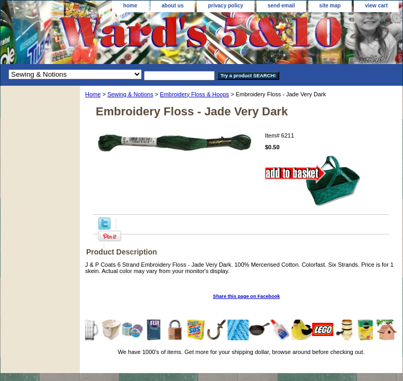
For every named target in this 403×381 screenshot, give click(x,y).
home (130, 5)
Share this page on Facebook (246, 296)
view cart (376, 5)
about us (173, 5)
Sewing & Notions (130, 94)
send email (281, 5)
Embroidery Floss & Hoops (194, 94)
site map (330, 5)
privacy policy (225, 5)
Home (92, 94)
